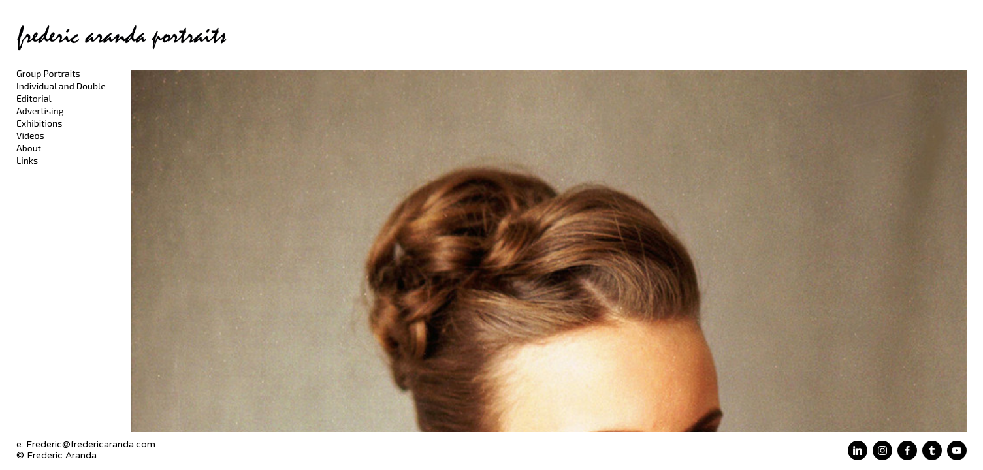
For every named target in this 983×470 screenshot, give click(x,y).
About (28, 147)
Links (27, 160)
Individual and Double (61, 85)
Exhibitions (39, 123)
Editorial (34, 98)
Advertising (40, 110)
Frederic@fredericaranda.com (90, 444)
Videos (30, 135)
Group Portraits (48, 73)
